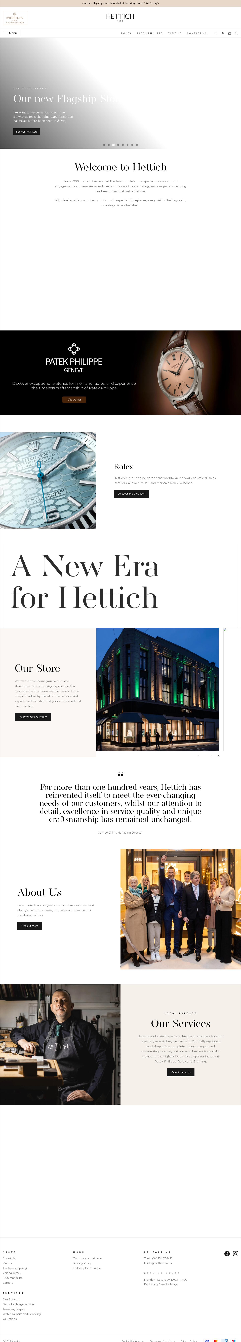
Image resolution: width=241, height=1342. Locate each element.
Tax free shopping (15, 1268)
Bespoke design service (18, 1304)
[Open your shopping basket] (229, 33)
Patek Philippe (150, 33)
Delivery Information (87, 1268)
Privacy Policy (82, 1263)
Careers (8, 1282)
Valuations (10, 1319)
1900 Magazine (13, 1277)
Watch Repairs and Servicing (22, 1314)
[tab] (104, 145)
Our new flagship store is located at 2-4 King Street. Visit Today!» (120, 3)
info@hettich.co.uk (159, 1263)
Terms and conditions (87, 1258)
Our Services (11, 1299)
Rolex (126, 33)
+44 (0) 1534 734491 (159, 1258)
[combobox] (236, 33)
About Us (9, 1258)
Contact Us (197, 33)
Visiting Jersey (12, 1273)
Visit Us (175, 33)
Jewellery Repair (14, 1309)
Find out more (29, 925)
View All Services (180, 1072)
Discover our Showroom (33, 716)
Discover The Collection (131, 493)
